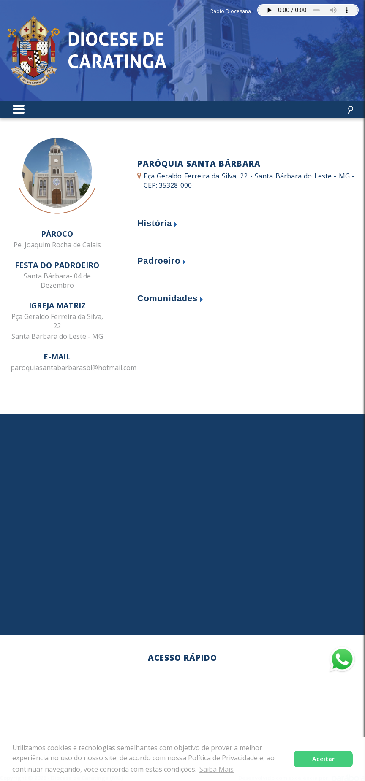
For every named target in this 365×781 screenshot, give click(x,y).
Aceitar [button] (323, 759)
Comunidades (167, 298)
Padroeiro (158, 260)
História (154, 223)
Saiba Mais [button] (216, 769)
